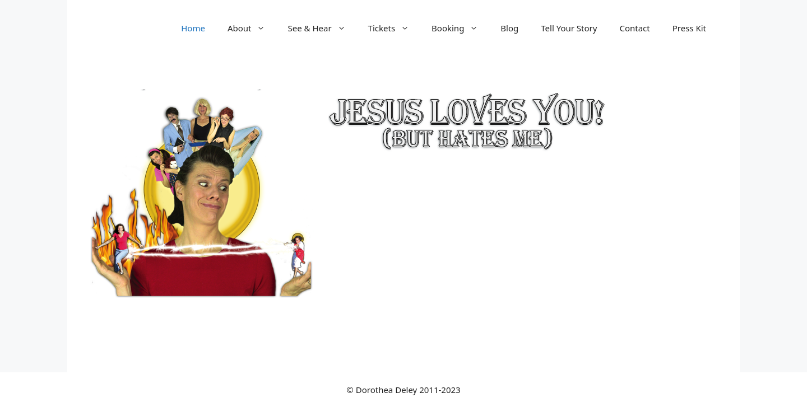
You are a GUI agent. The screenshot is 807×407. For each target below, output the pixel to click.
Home (193, 28)
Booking (460, 28)
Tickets (394, 28)
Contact (634, 28)
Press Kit (689, 28)
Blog (509, 28)
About (252, 28)
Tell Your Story (569, 28)
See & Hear (321, 28)
